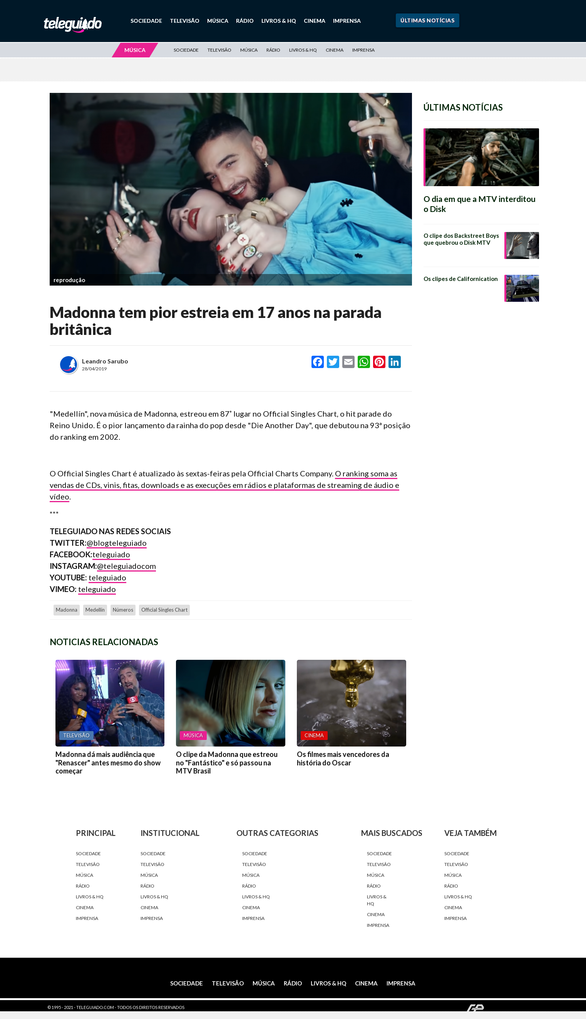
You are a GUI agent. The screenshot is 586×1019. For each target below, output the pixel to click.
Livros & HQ (278, 20)
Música (217, 20)
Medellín (95, 610)
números (123, 610)
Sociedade (146, 20)
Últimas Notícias (427, 20)
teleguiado (111, 554)
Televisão (184, 20)
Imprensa (347, 20)
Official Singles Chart (164, 610)
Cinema (314, 20)
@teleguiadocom (126, 565)
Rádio (245, 20)
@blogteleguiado (117, 542)
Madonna (66, 610)
